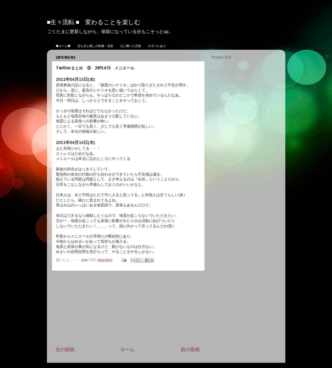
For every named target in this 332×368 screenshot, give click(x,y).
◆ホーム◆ (63, 46)
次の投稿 (65, 349)
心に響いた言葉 (130, 46)
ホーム (127, 349)
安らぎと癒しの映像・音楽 (95, 46)
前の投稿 (190, 349)
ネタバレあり (157, 46)
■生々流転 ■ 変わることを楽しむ (94, 22)
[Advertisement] (127, 308)
